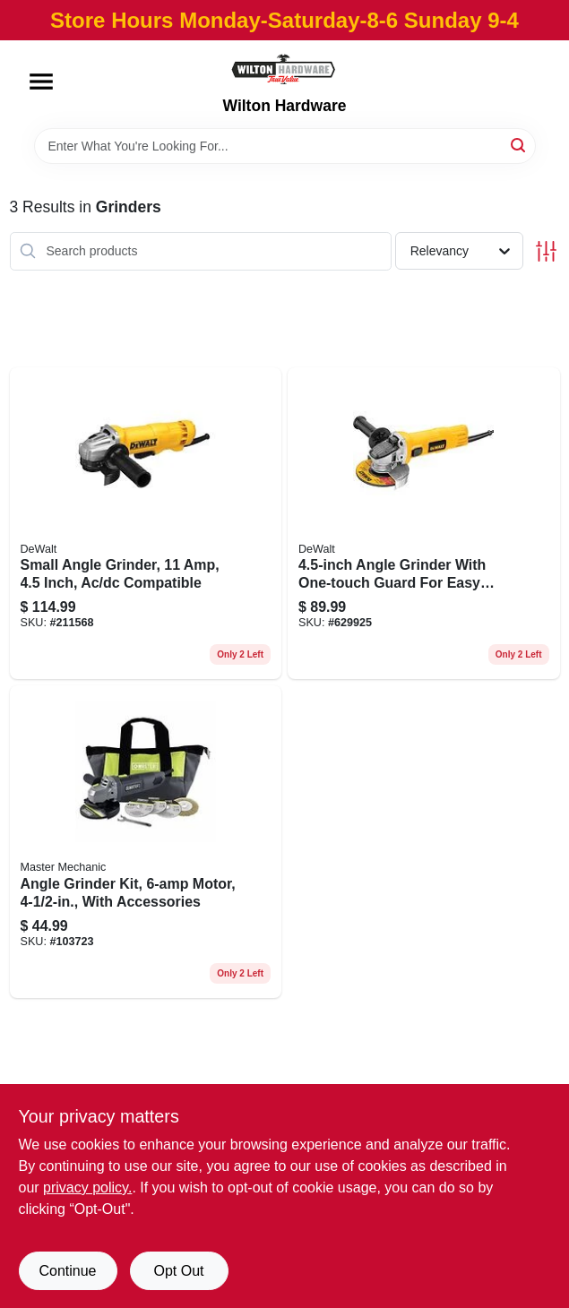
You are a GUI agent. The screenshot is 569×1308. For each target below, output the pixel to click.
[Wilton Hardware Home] (284, 68)
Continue (67, 1270)
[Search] (519, 144)
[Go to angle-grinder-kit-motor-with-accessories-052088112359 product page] (146, 841)
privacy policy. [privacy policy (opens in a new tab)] (87, 1187)
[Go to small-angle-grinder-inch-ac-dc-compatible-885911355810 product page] (146, 523)
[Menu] (41, 81)
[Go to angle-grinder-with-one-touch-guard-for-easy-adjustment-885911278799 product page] (424, 523)
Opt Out (178, 1270)
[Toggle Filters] (546, 251)
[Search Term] (285, 146)
